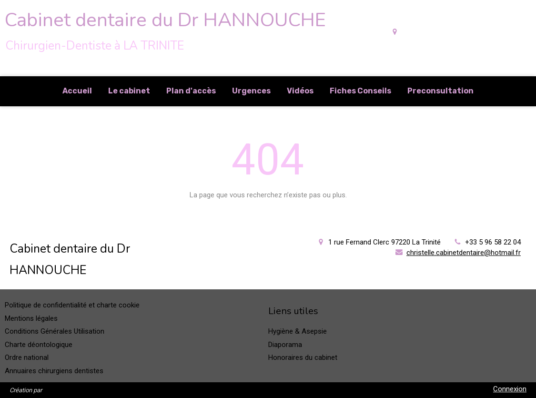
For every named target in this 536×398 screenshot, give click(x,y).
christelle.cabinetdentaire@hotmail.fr (463, 252)
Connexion (509, 389)
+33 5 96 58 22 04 (493, 242)
